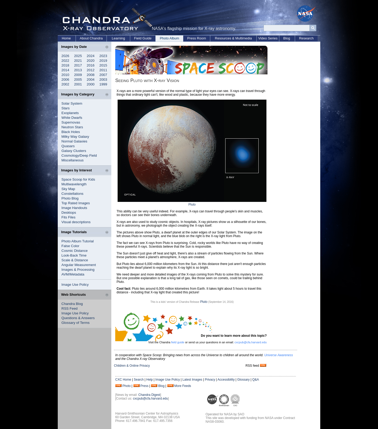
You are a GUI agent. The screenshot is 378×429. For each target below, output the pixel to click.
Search (139, 379)
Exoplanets (70, 113)
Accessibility (226, 379)
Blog (286, 38)
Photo (126, 386)
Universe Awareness (278, 355)
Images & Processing (77, 270)
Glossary (243, 379)
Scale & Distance (74, 260)
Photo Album (169, 38)
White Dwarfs (71, 118)
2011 (103, 70)
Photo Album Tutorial (77, 241)
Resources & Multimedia (233, 38)
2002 (65, 84)
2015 (103, 65)
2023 (103, 56)
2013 (78, 70)
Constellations (72, 194)
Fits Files (68, 217)
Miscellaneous (72, 160)
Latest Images (192, 379)
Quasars (68, 146)
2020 (90, 61)
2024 (90, 56)
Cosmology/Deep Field (79, 155)
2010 (65, 75)
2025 (78, 56)
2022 (65, 61)
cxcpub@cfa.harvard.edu (251, 342)
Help (149, 379)
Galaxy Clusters (73, 151)
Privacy (210, 379)
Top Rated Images (75, 203)
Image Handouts (74, 208)
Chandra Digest (149, 395)
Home (66, 38)
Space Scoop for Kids (78, 179)
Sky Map (68, 189)
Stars (65, 108)
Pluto (192, 204)
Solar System (71, 103)
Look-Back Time (74, 255)
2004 (90, 79)
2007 (103, 75)
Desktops (68, 212)
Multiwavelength (74, 184)
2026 (65, 56)
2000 (90, 84)
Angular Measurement (78, 265)
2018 (65, 65)
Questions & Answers (78, 318)
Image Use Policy (75, 285)
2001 (78, 84)
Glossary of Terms (75, 323)
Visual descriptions (76, 222)
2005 (78, 79)
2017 (78, 65)
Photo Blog (69, 198)
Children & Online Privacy (132, 365)
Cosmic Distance (74, 251)
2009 (78, 75)
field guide (177, 342)
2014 (65, 70)
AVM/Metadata (72, 274)
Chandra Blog (72, 304)
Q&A (255, 379)
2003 (103, 79)
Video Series (267, 38)
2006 (65, 79)
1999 (103, 84)
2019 (103, 61)
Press (144, 386)
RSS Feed (69, 308)
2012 (90, 70)
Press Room (196, 38)
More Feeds (182, 386)
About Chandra (91, 38)
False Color (70, 246)
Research (306, 38)
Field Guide (142, 38)
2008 (90, 75)
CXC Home (123, 379)
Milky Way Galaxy (75, 137)
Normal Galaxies (74, 141)
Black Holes (70, 132)
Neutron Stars (72, 127)
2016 (90, 65)
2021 (78, 61)
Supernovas (70, 122)
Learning (118, 38)
